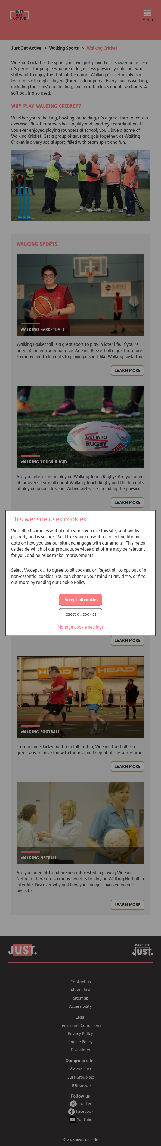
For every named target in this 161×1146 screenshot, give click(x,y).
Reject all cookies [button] (80, 613)
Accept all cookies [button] (81, 599)
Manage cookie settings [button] (81, 626)
